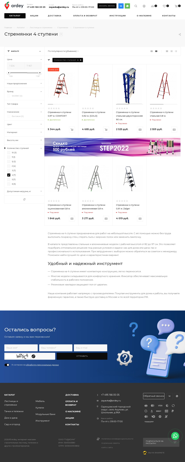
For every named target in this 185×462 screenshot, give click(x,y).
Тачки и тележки (13, 411)
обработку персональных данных (42, 365)
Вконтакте (121, 6)
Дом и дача (10, 417)
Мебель (40, 401)
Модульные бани (45, 414)
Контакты (72, 424)
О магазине (73, 411)
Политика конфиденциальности (117, 439)
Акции (69, 418)
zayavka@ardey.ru (59, 7)
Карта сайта (107, 448)
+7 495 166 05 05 (36, 7)
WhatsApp (127, 6)
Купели (40, 407)
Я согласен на (35, 365)
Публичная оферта (110, 443)
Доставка (72, 394)
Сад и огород (12, 424)
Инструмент (43, 420)
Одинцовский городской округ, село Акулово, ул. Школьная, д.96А (116, 409)
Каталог (9, 395)
